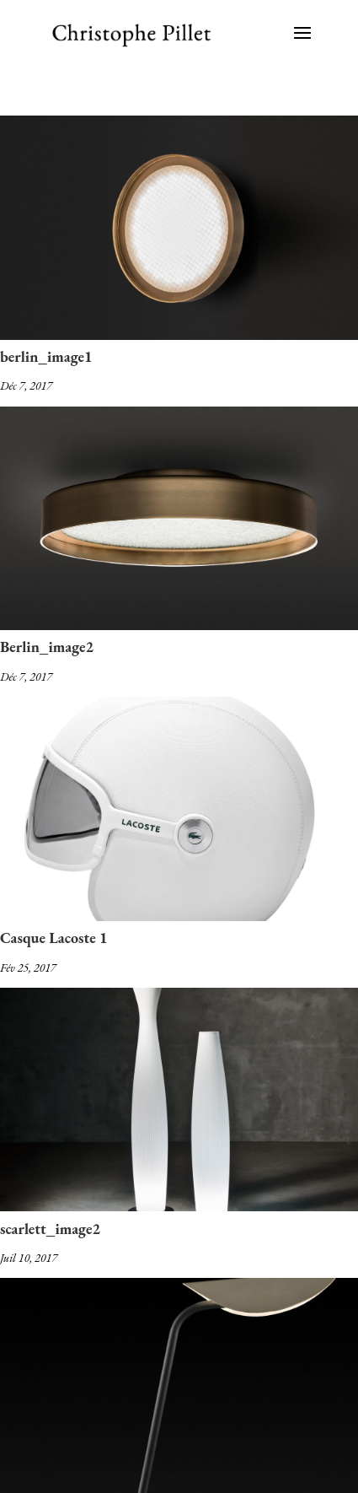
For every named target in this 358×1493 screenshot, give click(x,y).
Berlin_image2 (47, 646)
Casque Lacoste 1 (54, 937)
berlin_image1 (46, 356)
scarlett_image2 (50, 1228)
